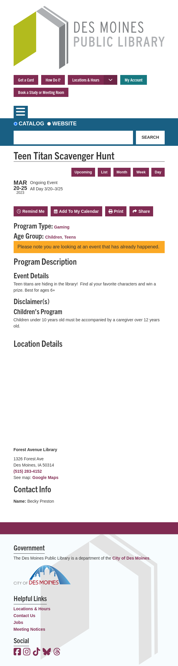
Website (64, 124)
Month (122, 172)
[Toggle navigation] (21, 112)
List (104, 172)
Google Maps (45, 477)
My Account (133, 79)
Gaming (61, 227)
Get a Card (26, 79)
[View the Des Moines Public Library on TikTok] (36, 652)
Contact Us (25, 615)
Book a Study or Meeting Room (41, 92)
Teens (70, 237)
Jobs (18, 622)
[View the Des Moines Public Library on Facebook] (17, 652)
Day (158, 172)
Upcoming (83, 172)
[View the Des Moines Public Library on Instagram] (27, 652)
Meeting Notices (29, 629)
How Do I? (53, 79)
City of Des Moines (130, 558)
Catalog (31, 124)
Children (53, 237)
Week (140, 172)
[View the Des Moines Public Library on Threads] (57, 652)
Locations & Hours (85, 79)
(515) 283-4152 (28, 471)
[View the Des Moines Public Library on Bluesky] (47, 652)
